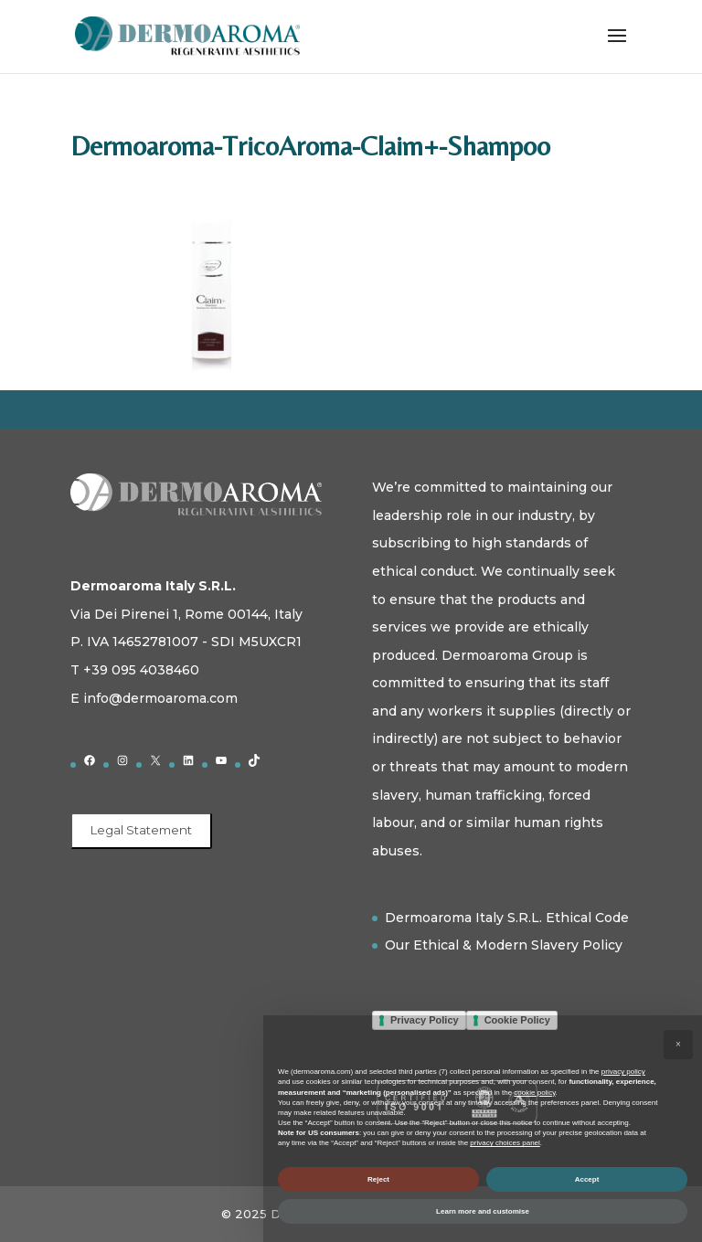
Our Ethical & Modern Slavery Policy (503, 945)
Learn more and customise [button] (482, 1211)
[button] (678, 1044)
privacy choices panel (504, 1143)
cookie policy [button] (534, 1092)
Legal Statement (141, 830)
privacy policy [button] (623, 1071)
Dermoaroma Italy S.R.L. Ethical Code (507, 917)
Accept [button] (587, 1179)
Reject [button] (378, 1179)
